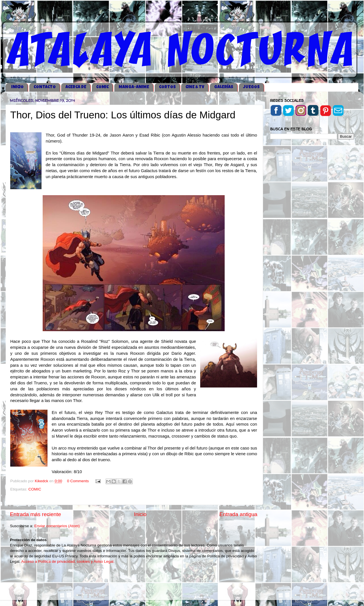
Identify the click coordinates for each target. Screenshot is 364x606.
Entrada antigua (238, 514)
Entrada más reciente (35, 514)
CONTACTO (45, 87)
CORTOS (167, 87)
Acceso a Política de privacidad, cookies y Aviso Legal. (68, 561)
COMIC (102, 87)
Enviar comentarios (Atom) (57, 526)
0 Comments (78, 481)
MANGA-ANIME (134, 87)
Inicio (140, 514)
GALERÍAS (223, 87)
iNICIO (17, 87)
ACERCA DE (75, 87)
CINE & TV (194, 87)
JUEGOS (251, 87)
